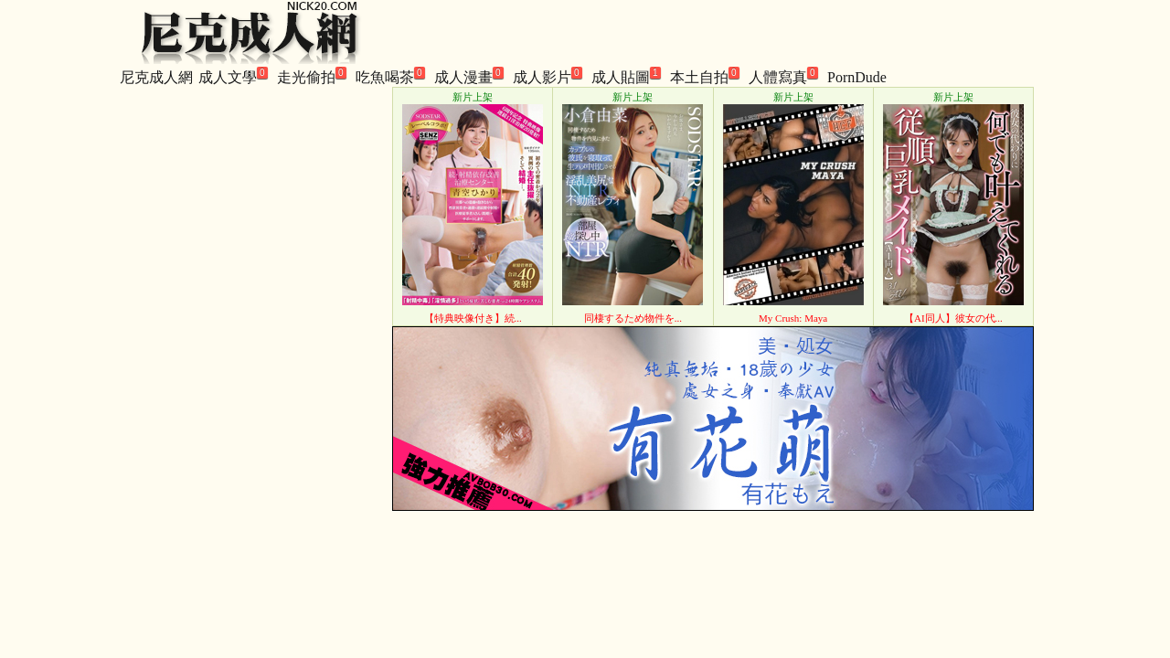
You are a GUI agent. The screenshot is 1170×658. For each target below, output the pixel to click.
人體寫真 (783, 76)
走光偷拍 (311, 76)
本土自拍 (704, 76)
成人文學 (233, 76)
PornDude (857, 77)
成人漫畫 (469, 76)
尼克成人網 (156, 77)
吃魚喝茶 (390, 76)
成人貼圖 (626, 76)
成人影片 (547, 76)
